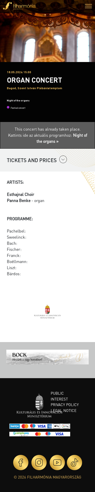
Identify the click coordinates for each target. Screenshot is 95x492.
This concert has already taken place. (48, 129)
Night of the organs (18, 100)
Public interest (59, 396)
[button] (88, 6)
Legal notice (64, 410)
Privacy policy (65, 404)
